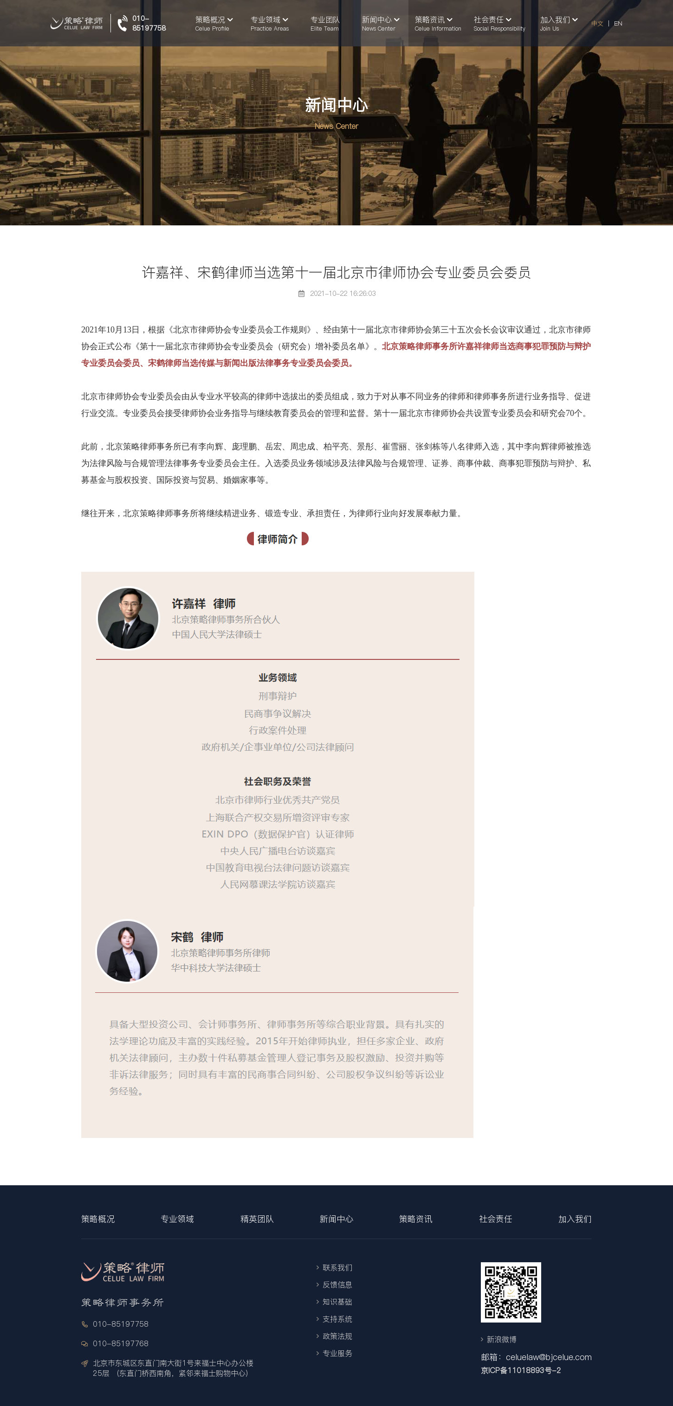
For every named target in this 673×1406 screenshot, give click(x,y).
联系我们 (337, 1267)
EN (618, 23)
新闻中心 (336, 1219)
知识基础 (337, 1302)
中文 (597, 23)
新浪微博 (502, 1339)
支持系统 (337, 1319)
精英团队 (257, 1219)
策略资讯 (416, 1219)
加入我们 (575, 1219)
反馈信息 (337, 1284)
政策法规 (337, 1336)
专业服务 (337, 1353)
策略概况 (98, 1219)
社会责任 (495, 1219)
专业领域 (177, 1219)
